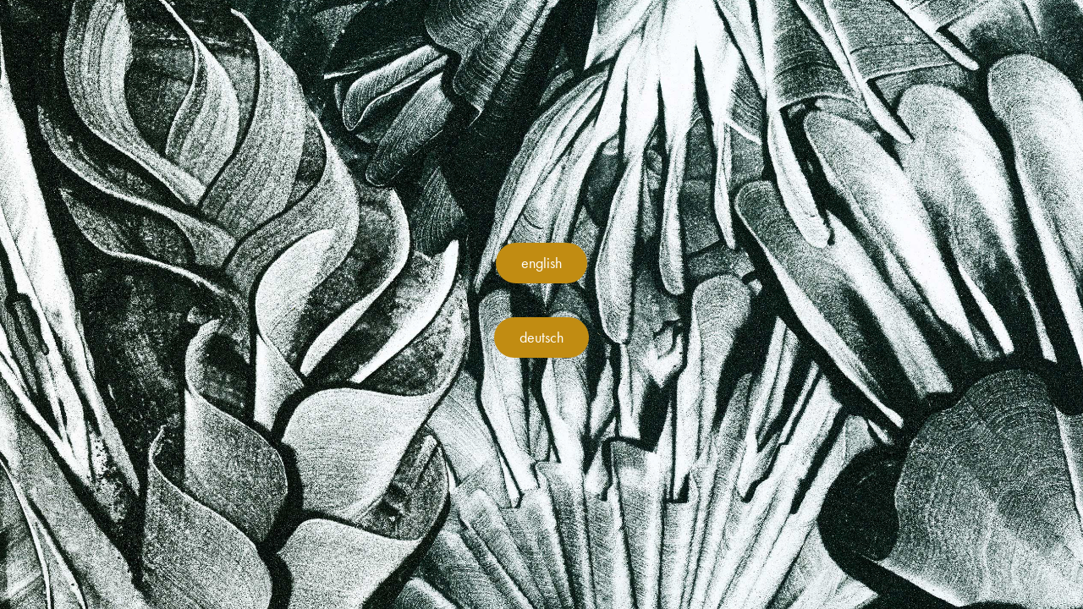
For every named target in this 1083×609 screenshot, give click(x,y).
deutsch (541, 337)
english (541, 263)
